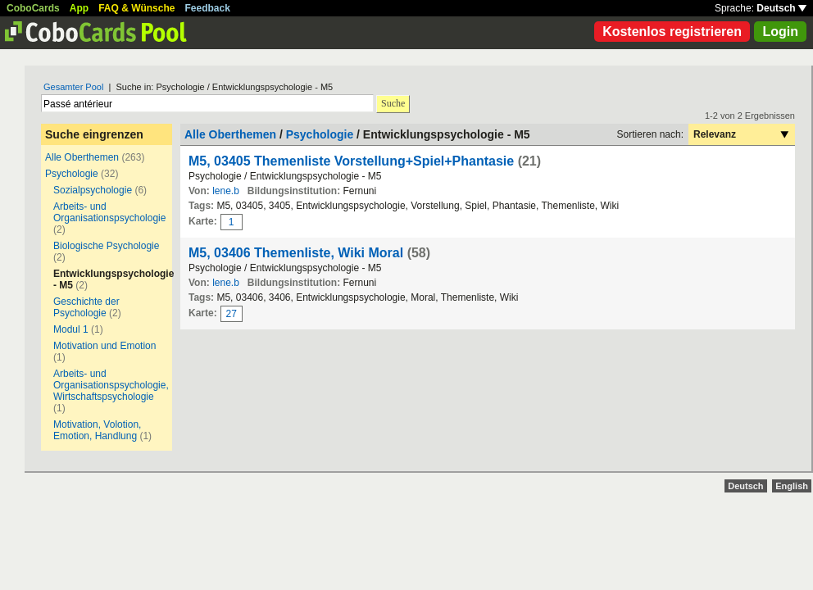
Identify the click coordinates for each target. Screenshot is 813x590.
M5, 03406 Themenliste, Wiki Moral (295, 253)
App (79, 8)
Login (780, 32)
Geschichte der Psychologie (86, 307)
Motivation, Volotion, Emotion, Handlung (97, 430)
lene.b (225, 191)
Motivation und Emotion (104, 346)
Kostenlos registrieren (672, 32)
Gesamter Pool (73, 87)
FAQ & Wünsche (136, 8)
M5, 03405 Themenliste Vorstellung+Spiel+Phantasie (351, 161)
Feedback (207, 8)
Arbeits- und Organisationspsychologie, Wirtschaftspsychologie (111, 385)
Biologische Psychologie (106, 246)
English (791, 486)
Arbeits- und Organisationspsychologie (109, 212)
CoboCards (33, 8)
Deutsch (781, 8)
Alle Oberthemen (82, 157)
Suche (393, 103)
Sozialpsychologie (92, 190)
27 (231, 314)
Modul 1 (71, 329)
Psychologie (71, 173)
